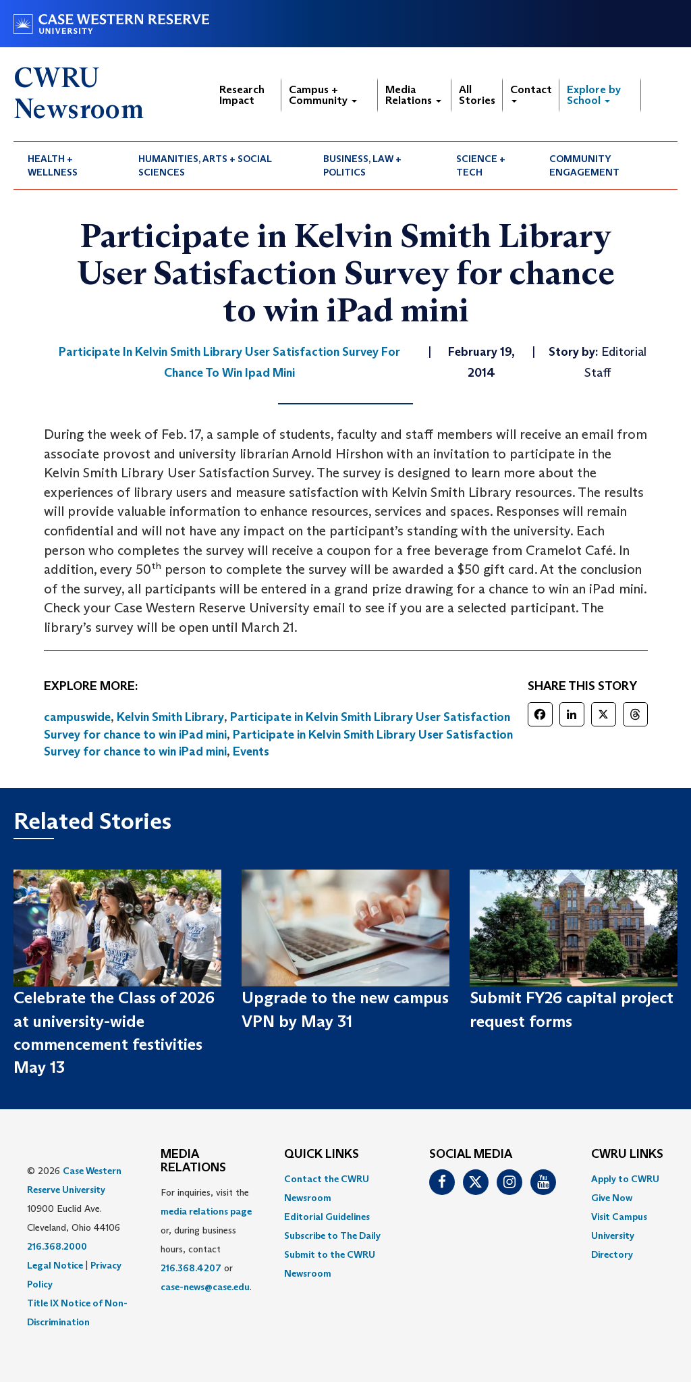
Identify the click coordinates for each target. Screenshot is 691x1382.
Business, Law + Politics (362, 165)
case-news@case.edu (205, 1287)
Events (251, 751)
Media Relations (413, 95)
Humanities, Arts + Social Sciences (205, 165)
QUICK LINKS (321, 1154)
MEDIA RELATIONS (193, 1161)
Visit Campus (619, 1217)
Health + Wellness (53, 165)
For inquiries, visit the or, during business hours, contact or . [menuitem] (206, 1239)
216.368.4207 (191, 1268)
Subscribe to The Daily (332, 1235)
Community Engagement (584, 165)
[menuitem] (68, 165)
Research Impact (242, 95)
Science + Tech (480, 165)
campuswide (77, 717)
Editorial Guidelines (327, 1217)
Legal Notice (55, 1265)
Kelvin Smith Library (170, 717)
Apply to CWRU (625, 1179)
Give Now (611, 1198)
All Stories (477, 95)
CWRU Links (627, 1154)
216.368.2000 (57, 1246)
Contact (531, 93)
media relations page (206, 1211)
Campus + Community (323, 95)
